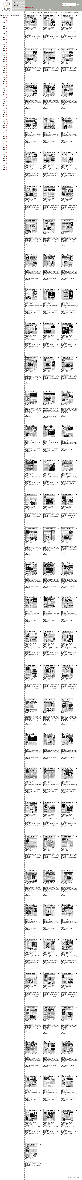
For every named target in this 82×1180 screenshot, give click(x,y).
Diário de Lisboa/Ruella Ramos (8, 15)
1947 (4, 75)
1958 (4, 99)
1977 (4, 141)
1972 (4, 130)
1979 (4, 145)
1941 (4, 61)
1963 (4, 110)
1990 (4, 169)
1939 (4, 57)
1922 (4, 20)
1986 (4, 160)
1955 (4, 92)
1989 (4, 167)
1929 (4, 35)
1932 (4, 42)
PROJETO (16, 5)
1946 (4, 72)
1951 (4, 83)
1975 (4, 136)
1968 (4, 121)
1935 (4, 48)
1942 (4, 64)
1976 (4, 138)
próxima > (76, 1177)
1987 (4, 163)
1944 (4, 68)
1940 (4, 59)
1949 (4, 79)
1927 (4, 31)
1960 (4, 103)
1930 (4, 37)
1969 (4, 123)
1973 (4, 132)
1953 (4, 88)
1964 (4, 112)
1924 (4, 24)
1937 (4, 53)
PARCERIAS (16, 7)
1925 (4, 26)
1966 (4, 116)
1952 (4, 86)
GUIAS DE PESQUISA (18, 3)
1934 (4, 46)
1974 (4, 134)
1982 (4, 152)
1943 (4, 66)
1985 (4, 158)
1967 (4, 119)
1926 (4, 28)
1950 (4, 81)
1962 (4, 108)
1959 (4, 101)
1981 (4, 149)
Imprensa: (29, 7)
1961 (4, 105)
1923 (4, 22)
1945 (4, 70)
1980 (4, 147)
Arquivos (27, 9)
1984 (4, 156)
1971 (4, 127)
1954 (4, 90)
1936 (4, 50)
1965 (4, 114)
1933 (4, 44)
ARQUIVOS (16, 2)
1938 (4, 55)
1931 (4, 39)
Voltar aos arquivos (5, 12)
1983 (4, 154)
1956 (4, 94)
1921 (4, 17)
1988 (4, 165)
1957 (4, 97)
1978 (4, 143)
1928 (4, 33)
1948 (4, 77)
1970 (4, 125)
